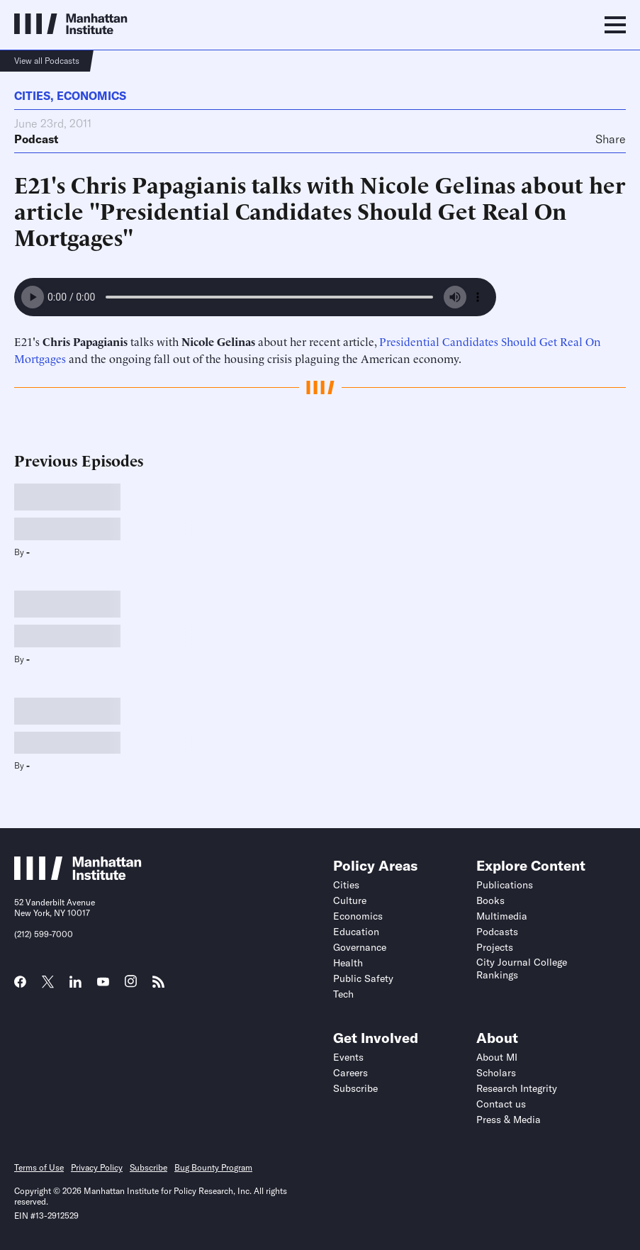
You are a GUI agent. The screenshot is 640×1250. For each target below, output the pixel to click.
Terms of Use (39, 1167)
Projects (494, 947)
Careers (350, 1072)
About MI (496, 1057)
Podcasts (497, 931)
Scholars (496, 1072)
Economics (91, 96)
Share (610, 139)
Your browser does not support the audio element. (255, 297)
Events (348, 1057)
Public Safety (363, 978)
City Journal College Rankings (521, 968)
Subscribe (355, 1088)
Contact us (501, 1104)
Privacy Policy (97, 1167)
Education (356, 931)
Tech (343, 994)
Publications (504, 884)
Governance (359, 947)
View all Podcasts (46, 60)
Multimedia (501, 916)
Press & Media (508, 1119)
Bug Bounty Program (213, 1167)
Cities (32, 96)
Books (490, 900)
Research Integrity (516, 1088)
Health (348, 962)
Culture (349, 900)
